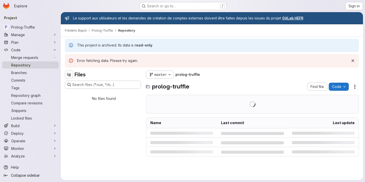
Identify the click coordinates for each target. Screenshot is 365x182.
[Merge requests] (30, 57)
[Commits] (30, 80)
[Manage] (30, 34)
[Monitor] (30, 148)
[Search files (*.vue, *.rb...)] (103, 85)
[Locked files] (30, 118)
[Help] (30, 167)
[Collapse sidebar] (30, 175)
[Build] (30, 125)
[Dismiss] (353, 61)
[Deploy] (30, 133)
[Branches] (30, 72)
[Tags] (30, 87)
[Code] (30, 49)
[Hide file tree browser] (69, 75)
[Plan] (30, 42)
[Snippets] (30, 110)
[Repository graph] (30, 95)
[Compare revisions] (30, 102)
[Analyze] (30, 156)
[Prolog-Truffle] (30, 27)
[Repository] (30, 65)
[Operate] (30, 140)
